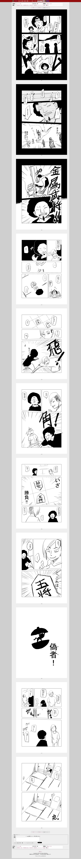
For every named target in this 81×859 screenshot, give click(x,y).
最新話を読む (26, 5)
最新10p (35, 5)
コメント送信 (16, 843)
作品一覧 (19, 1)
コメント (40, 5)
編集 (44, 5)
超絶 (47, 5)
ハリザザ (50, 3)
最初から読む (20, 5)
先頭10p (31, 5)
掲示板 (25, 1)
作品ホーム (40, 7)
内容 (14, 837)
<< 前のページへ (34, 7)
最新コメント (29, 1)
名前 (14, 836)
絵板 (22, 1)
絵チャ (33, 1)
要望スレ (40, 852)
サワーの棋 (19, 3)
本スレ (36, 1)
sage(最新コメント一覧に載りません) (33, 836)
